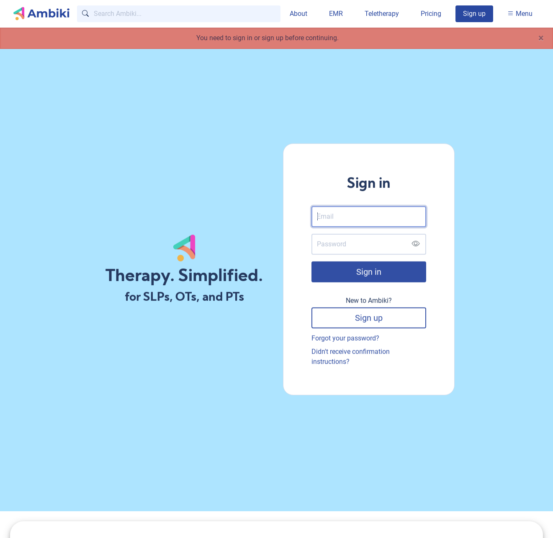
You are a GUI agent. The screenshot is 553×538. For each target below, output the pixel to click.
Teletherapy (382, 14)
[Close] (541, 38)
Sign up (474, 14)
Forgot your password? (345, 339)
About (298, 14)
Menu (519, 14)
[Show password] (415, 245)
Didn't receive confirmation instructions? (350, 357)
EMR (336, 14)
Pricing (431, 14)
